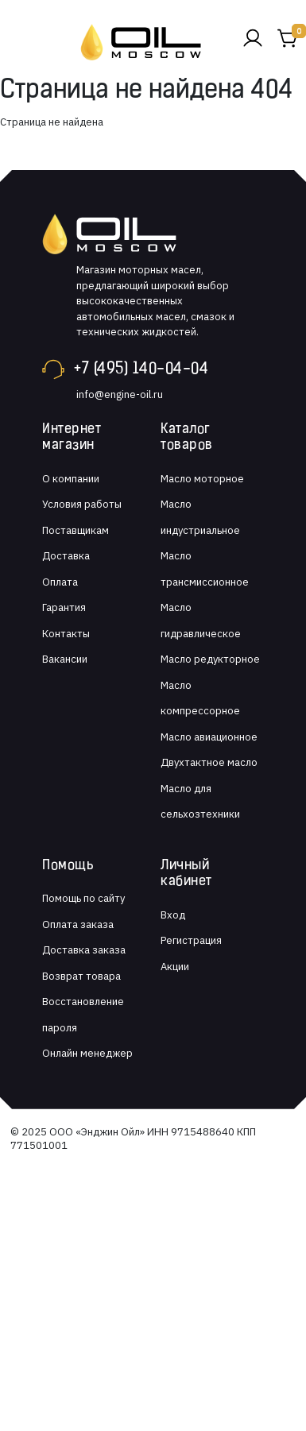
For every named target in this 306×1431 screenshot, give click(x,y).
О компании (70, 478)
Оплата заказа (78, 924)
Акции (175, 966)
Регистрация (191, 940)
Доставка (66, 556)
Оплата (60, 582)
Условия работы (82, 504)
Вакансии (64, 659)
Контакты (66, 633)
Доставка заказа (84, 950)
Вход (173, 915)
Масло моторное (202, 478)
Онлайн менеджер (87, 1053)
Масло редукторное (210, 659)
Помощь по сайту (83, 898)
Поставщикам (75, 530)
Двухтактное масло (209, 762)
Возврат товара (81, 976)
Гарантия (64, 607)
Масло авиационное (209, 737)
